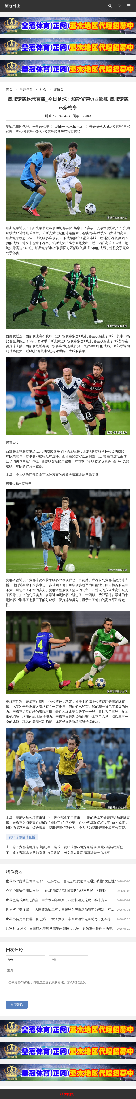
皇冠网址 (12, 6)
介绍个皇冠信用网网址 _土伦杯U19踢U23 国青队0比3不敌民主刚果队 (56, 890)
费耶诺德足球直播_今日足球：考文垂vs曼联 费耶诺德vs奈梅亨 (64, 853)
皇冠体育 (26, 89)
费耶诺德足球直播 (22, 837)
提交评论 (17, 1007)
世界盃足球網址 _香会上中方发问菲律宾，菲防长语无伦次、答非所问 (57, 900)
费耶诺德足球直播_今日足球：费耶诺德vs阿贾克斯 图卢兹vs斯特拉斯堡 (71, 847)
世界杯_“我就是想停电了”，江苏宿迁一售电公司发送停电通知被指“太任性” (61, 881)
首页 (9, 89)
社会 (43, 89)
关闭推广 (70, 1094)
